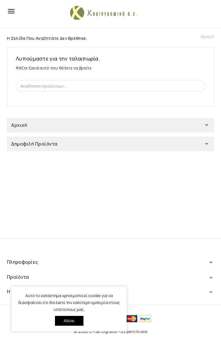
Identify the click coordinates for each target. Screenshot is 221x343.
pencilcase (137, 331)
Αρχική (19, 125)
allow (69, 321)
